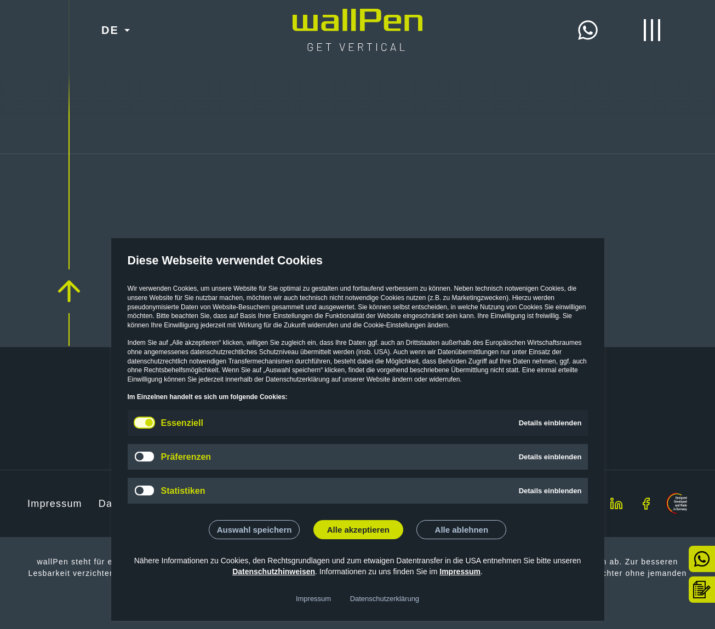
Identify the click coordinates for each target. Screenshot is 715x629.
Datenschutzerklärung (384, 599)
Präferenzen (186, 456)
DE (110, 30)
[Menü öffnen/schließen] (652, 30)
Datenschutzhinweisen (273, 571)
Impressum (460, 571)
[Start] (357, 17)
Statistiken (183, 490)
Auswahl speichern (254, 529)
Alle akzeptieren (358, 529)
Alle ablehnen (462, 529)
